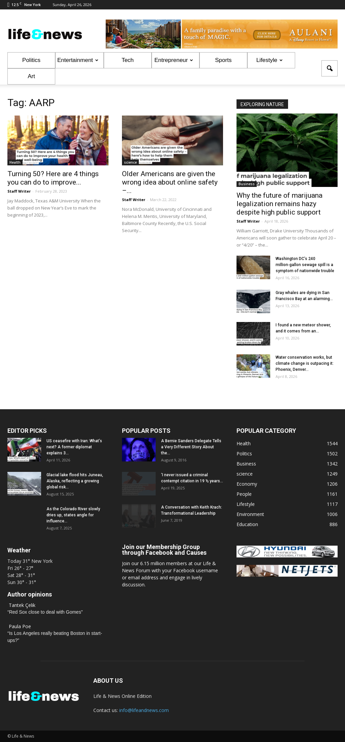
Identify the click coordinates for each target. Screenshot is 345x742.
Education (247, 524)
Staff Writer (19, 191)
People (244, 494)
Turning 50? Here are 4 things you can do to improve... (53, 178)
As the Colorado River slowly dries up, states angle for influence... (73, 515)
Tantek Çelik (22, 605)
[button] (329, 68)
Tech (128, 60)
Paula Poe (20, 626)
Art (31, 76)
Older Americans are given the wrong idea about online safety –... (170, 182)
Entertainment (77, 60)
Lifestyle (269, 60)
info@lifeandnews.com (144, 710)
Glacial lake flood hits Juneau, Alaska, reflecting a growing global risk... (74, 481)
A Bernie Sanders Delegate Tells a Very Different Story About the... (191, 447)
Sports (223, 60)
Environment (250, 514)
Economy (247, 484)
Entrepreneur (173, 60)
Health (15, 162)
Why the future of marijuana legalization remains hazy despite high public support (279, 203)
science (130, 162)
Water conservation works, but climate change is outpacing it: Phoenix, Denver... (305, 363)
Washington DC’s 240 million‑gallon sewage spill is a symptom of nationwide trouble (305, 264)
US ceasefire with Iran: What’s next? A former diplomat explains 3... (74, 447)
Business (247, 184)
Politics (31, 60)
